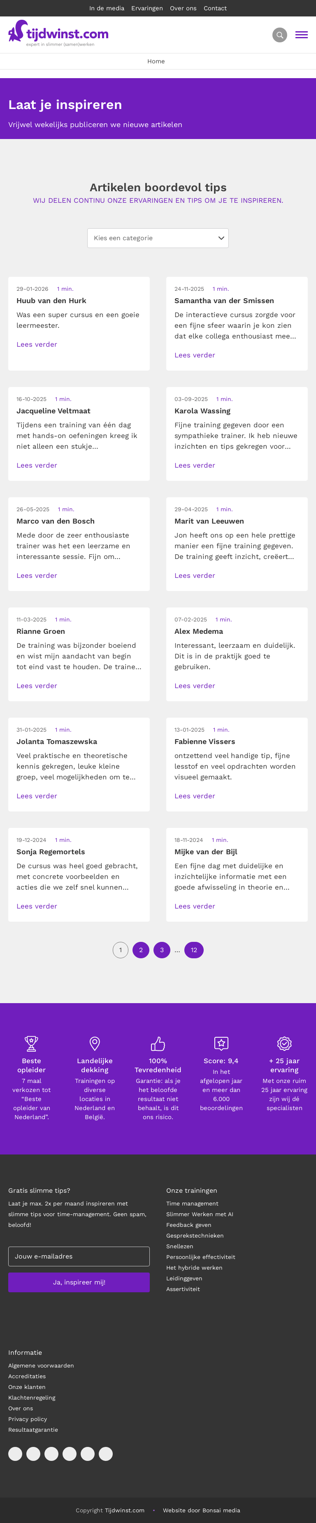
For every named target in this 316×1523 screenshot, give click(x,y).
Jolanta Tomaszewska (56, 741)
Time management (192, 1203)
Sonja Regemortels (50, 851)
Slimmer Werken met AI (199, 1214)
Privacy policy (27, 1419)
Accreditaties (27, 1376)
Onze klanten (27, 1387)
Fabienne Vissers (204, 741)
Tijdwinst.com (124, 1510)
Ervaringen (147, 8)
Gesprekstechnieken (195, 1235)
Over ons (183, 8)
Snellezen (179, 1246)
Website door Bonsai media (201, 1510)
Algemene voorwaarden (41, 1365)
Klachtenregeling (31, 1397)
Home (156, 61)
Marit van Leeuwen (209, 521)
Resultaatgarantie (33, 1429)
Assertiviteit (183, 1289)
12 (194, 950)
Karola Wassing (202, 410)
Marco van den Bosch (55, 521)
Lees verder (36, 344)
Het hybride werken (194, 1267)
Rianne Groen (40, 631)
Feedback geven (188, 1225)
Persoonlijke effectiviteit (200, 1257)
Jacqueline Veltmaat (53, 410)
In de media (106, 8)
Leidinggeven (184, 1278)
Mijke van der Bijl (205, 851)
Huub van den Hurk (51, 300)
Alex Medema (198, 631)
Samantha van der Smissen (224, 300)
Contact (215, 8)
